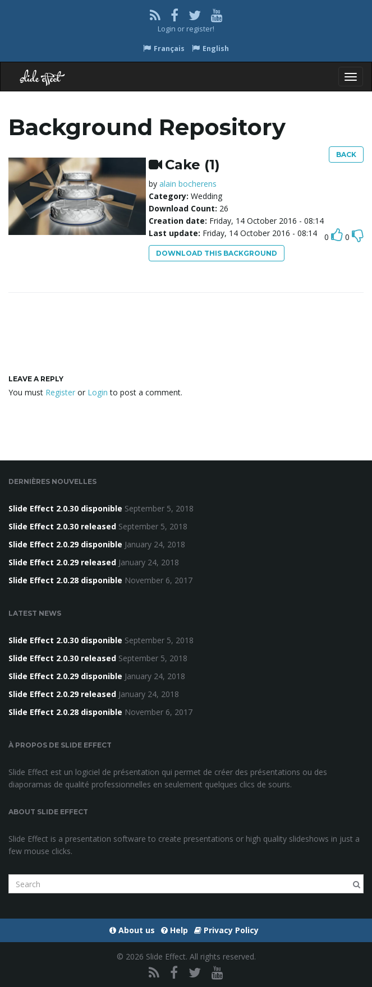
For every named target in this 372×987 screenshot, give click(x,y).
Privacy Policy (226, 930)
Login (167, 29)
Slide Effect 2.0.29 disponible (65, 544)
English (210, 48)
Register (60, 392)
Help (174, 930)
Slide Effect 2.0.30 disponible (65, 508)
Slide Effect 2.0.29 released (62, 562)
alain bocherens (188, 183)
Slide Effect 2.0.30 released (62, 526)
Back (346, 154)
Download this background (216, 253)
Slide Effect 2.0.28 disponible (65, 580)
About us (132, 930)
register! (200, 29)
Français (164, 48)
